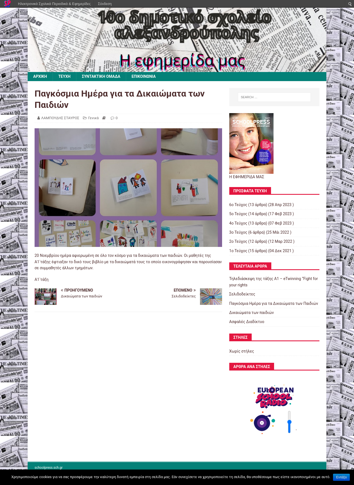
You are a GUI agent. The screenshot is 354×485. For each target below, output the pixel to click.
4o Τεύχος (238, 223)
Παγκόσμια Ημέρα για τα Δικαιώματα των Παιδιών (273, 303)
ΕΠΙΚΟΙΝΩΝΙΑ (144, 76)
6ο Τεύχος (238, 204)
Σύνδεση (105, 4)
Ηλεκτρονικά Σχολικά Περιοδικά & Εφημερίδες (54, 4)
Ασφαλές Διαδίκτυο (246, 321)
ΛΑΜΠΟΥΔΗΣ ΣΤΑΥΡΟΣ (60, 118)
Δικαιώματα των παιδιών (251, 312)
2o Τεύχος (238, 241)
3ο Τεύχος (238, 232)
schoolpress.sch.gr (49, 468)
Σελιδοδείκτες (242, 294)
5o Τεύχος (238, 214)
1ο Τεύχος (238, 251)
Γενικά (93, 118)
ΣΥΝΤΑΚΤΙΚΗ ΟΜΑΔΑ (101, 76)
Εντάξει (341, 477)
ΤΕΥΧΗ (64, 76)
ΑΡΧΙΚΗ (40, 76)
